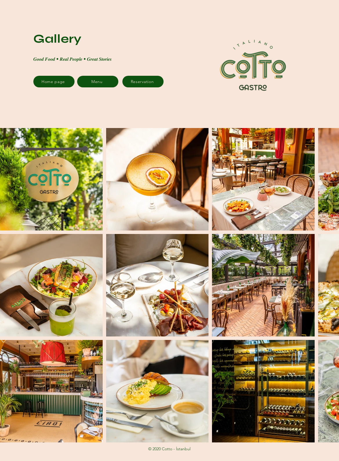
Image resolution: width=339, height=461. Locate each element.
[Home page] (54, 81)
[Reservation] (143, 81)
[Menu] (97, 81)
